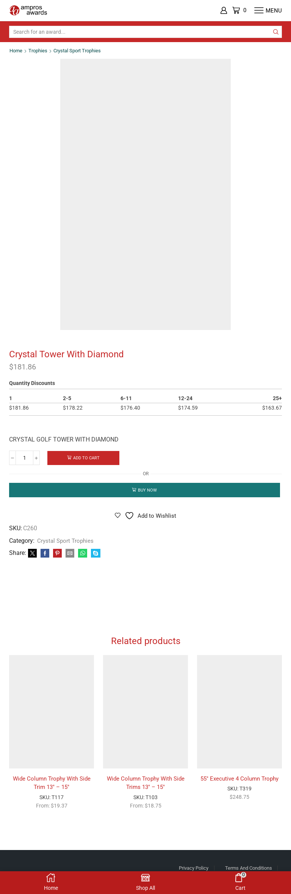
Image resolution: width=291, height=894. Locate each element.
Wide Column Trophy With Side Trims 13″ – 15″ (145, 790)
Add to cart (86, 458)
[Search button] (276, 32)
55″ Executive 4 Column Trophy (239, 786)
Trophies (40, 50)
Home (16, 50)
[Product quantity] (24, 458)
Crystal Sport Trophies (82, 50)
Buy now (148, 490)
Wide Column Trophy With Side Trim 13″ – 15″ (51, 790)
